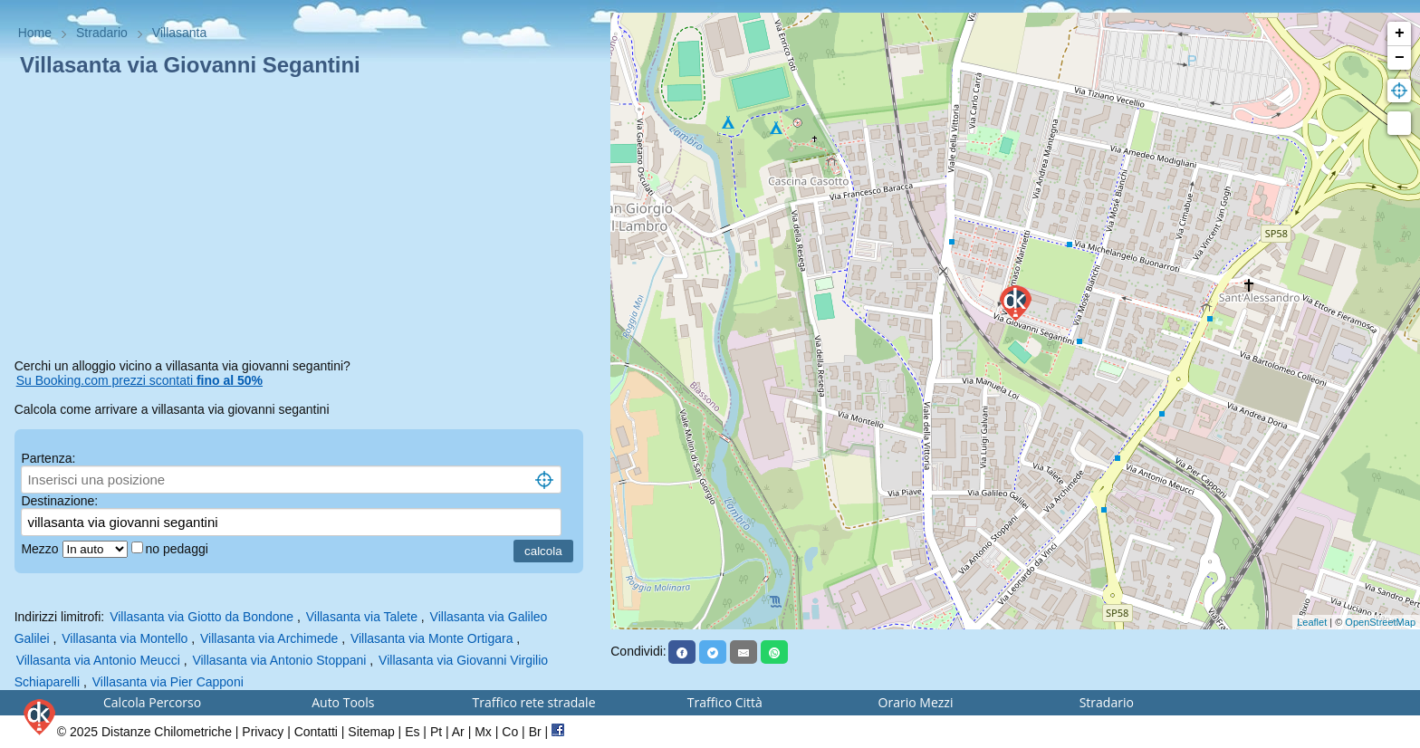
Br (535, 731)
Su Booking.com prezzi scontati (139, 380)
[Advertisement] (305, 221)
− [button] (1400, 58)
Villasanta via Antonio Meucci (98, 660)
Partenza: (48, 458)
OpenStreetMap (1380, 622)
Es (412, 731)
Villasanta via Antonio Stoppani (279, 660)
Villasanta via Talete (361, 616)
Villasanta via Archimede (269, 638)
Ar (458, 731)
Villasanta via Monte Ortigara (431, 638)
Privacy (262, 731)
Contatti (316, 731)
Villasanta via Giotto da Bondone (201, 616)
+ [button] (1400, 33)
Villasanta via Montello (124, 638)
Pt (436, 731)
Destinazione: (59, 501)
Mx (483, 731)
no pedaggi (179, 549)
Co (510, 731)
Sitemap (371, 731)
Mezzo (41, 549)
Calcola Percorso (152, 702)
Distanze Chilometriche (166, 731)
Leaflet (1312, 622)
